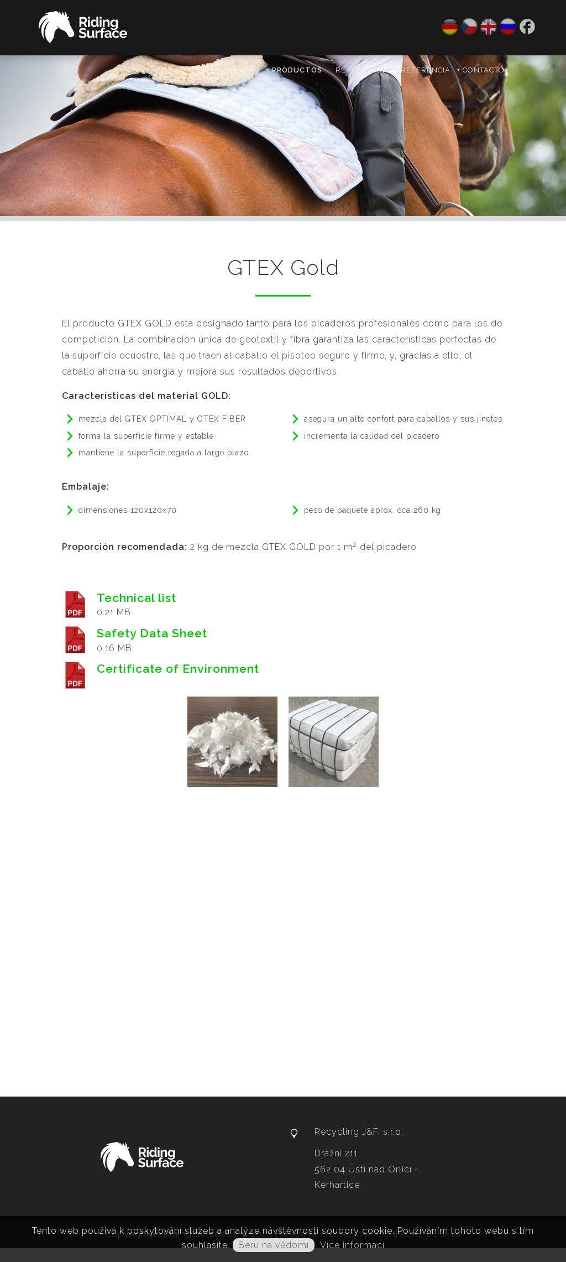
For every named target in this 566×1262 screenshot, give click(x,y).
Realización (362, 70)
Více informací (352, 1245)
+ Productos (294, 70)
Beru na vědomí (273, 1245)
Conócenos (234, 70)
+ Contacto (481, 70)
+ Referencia (422, 70)
